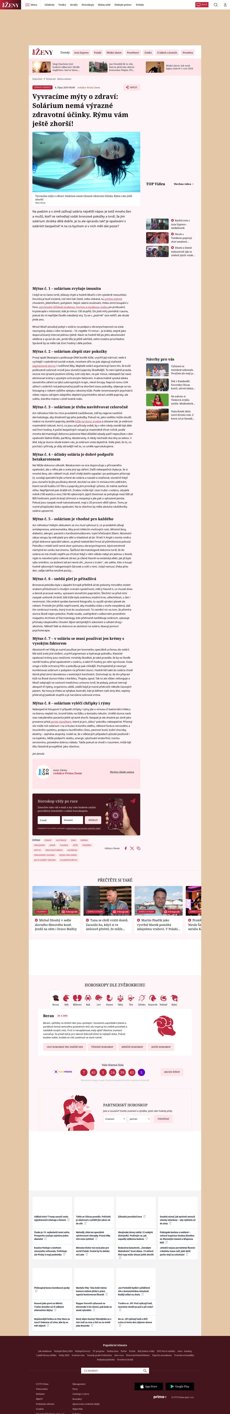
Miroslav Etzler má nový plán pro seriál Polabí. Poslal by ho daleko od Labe (93, 1251)
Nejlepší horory (82, 1351)
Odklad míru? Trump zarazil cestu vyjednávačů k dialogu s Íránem (52, 1218)
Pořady (140, 4)
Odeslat (91, 818)
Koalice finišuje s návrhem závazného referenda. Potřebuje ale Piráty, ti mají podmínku (50, 1251)
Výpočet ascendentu (162, 1355)
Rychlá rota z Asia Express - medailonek (180, 224)
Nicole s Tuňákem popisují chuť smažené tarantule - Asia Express (181, 241)
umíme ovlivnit (113, 299)
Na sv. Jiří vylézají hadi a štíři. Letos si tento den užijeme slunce (135, 1322)
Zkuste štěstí (172, 1072)
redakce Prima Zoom (88, 87)
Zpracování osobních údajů (86, 1404)
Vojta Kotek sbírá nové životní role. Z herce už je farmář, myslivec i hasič (182, 415)
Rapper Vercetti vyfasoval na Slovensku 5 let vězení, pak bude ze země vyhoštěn (94, 1306)
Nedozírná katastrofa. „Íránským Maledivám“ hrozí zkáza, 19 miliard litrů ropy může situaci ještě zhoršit (136, 1253)
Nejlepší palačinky (106, 1359)
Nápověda (78, 1408)
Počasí (132, 1351)
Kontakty (77, 1399)
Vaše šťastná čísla (112, 1065)
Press (75, 1388)
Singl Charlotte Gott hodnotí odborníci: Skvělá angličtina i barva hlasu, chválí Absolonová (66, 68)
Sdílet (133, 88)
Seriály (74, 4)
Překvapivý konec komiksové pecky (52, 1289)
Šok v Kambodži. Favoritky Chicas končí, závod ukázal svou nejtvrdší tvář (182, 385)
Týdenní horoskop (102, 1046)
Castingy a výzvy (81, 1393)
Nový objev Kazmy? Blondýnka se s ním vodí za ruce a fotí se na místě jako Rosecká (93, 1322)
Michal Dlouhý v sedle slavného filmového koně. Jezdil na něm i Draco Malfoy (56, 924)
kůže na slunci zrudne (88, 421)
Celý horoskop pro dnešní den (65, 1046)
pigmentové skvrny (44, 366)
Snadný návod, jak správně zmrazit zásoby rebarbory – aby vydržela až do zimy (177, 1220)
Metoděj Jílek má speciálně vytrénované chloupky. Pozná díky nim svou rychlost (93, 1235)
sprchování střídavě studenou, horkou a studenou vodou (74, 307)
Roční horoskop (161, 1046)
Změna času (112, 1351)
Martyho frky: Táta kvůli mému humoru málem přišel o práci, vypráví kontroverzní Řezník (92, 1291)
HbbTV (39, 1399)
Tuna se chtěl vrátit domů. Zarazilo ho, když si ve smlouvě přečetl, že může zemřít (107, 926)
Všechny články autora (122, 771)
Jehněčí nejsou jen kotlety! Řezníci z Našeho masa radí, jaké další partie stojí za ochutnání (177, 1251)
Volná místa (42, 1388)
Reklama (40, 1393)
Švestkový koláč (125, 1359)
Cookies (40, 1408)
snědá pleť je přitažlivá (75, 578)
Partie (124, 1351)
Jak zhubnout (45, 1351)
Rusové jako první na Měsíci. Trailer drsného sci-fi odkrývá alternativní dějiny (49, 1306)
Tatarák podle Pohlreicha (99, 1355)
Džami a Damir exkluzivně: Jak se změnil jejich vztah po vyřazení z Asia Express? (182, 255)
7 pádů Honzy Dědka (46, 1355)
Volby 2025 (64, 1355)
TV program (98, 1351)
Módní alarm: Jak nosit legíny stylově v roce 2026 (179, 67)
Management (79, 1384)
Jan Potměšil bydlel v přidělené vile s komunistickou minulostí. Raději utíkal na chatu (134, 1291)
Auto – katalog (184, 1351)
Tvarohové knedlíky (184, 1355)
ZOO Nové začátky (166, 1351)
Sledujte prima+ (123, 4)
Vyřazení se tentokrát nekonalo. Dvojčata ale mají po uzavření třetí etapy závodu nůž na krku (182, 370)
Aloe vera (119, 1355)
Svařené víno (78, 1355)
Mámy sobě (104, 4)
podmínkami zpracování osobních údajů (83, 828)
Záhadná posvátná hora (132, 1216)
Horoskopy (88, 4)
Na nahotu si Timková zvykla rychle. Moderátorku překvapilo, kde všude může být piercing (183, 400)
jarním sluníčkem (60, 721)
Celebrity (49, 4)
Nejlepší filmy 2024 (63, 1351)
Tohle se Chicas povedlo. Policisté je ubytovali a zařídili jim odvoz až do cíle (93, 1220)
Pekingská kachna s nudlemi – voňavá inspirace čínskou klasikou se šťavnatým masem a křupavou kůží (177, 1237)
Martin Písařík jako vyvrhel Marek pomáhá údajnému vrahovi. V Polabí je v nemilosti (157, 926)
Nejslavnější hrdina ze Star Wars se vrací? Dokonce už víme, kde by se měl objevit (52, 1322)
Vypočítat (161, 1117)
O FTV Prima (42, 1384)
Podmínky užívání (45, 1404)
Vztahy (62, 4)
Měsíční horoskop (132, 1046)
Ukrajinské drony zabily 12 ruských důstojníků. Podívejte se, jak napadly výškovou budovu (135, 1235)
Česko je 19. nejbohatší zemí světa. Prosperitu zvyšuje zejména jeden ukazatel (52, 1235)
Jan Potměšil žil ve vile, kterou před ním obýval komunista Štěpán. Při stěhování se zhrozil (121, 68)
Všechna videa (183, 184)
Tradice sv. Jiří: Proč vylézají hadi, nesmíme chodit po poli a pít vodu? (135, 1306)
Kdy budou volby (146, 1351)
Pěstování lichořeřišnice (138, 1355)
